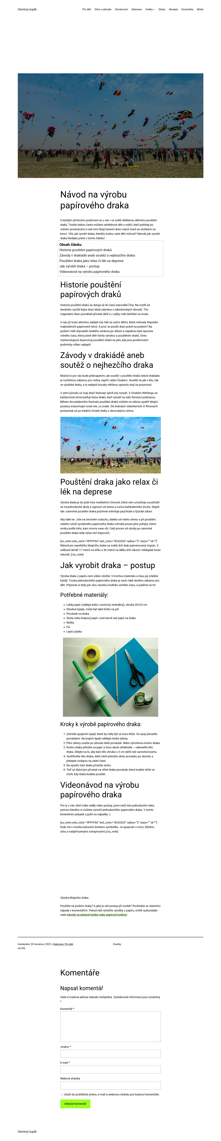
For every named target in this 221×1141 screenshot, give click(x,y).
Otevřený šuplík (27, 9)
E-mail (65, 1062)
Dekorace (58, 944)
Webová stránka (70, 1078)
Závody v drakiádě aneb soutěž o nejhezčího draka (97, 255)
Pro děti (69, 944)
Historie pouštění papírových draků (86, 250)
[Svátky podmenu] (154, 9)
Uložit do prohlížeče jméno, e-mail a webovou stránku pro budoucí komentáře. (112, 1094)
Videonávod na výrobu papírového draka (90, 272)
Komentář (67, 1008)
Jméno (65, 1046)
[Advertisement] (110, 51)
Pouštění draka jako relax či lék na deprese (92, 261)
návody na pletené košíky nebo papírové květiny (97, 914)
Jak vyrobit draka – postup (80, 266)
